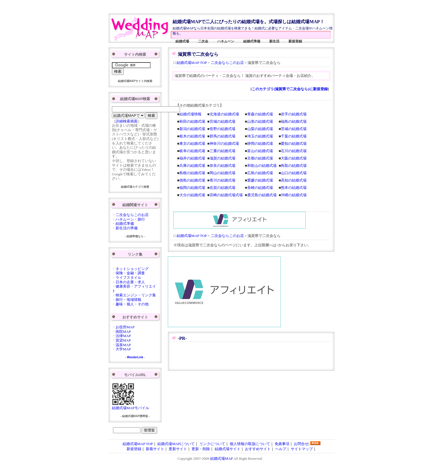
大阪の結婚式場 (294, 158)
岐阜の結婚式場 (192, 151)
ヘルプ (280, 449)
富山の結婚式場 (260, 151)
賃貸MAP (123, 340)
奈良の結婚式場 (222, 165)
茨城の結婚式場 (294, 129)
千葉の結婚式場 (294, 136)
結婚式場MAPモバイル (130, 406)
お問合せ (301, 444)
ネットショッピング (132, 269)
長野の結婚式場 (222, 129)
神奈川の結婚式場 (224, 143)
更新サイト (178, 449)
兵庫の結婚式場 (192, 165)
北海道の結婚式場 (224, 114)
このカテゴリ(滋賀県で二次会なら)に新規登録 (290, 89)
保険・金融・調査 (130, 273)
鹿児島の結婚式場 (262, 195)
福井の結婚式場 (192, 158)
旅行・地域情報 (128, 299)
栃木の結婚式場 (192, 136)
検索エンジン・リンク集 (136, 295)
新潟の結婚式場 (192, 129)
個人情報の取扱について (250, 444)
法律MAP (123, 336)
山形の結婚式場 (260, 121)
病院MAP (123, 331)
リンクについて (212, 444)
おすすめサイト (258, 449)
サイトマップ (302, 449)
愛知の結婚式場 (294, 143)
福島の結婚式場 (294, 121)
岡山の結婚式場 (222, 173)
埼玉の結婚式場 (260, 136)
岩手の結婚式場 (294, 114)
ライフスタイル (128, 277)
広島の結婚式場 (260, 173)
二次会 (203, 41)
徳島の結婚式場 (192, 180)
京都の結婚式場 (260, 158)
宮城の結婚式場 (222, 121)
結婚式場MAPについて (176, 444)
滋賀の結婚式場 (222, 158)
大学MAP (123, 349)
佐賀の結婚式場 (222, 187)
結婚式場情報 (190, 114)
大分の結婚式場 (192, 195)
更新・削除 (201, 449)
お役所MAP (125, 327)
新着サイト (155, 449)
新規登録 (295, 41)
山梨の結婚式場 (260, 129)
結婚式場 (182, 41)
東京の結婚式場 (192, 143)
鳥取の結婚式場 (294, 165)
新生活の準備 (127, 228)
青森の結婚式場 (260, 114)
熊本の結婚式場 (294, 187)
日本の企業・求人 (130, 282)
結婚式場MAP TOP (192, 63)
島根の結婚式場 (192, 173)
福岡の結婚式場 (192, 187)
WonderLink (135, 357)
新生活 (274, 41)
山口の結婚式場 (294, 173)
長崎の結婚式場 (260, 187)
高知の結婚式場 (294, 180)
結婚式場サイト (227, 449)
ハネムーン (225, 41)
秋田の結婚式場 (192, 121)
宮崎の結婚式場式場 (226, 195)
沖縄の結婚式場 (294, 195)
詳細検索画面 (127, 121)
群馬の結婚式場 (222, 136)
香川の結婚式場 (222, 180)
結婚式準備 (251, 41)
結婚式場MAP (221, 458)
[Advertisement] (213, 7)
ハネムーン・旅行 (130, 219)
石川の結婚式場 (294, 151)
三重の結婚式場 (222, 151)
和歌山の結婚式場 (262, 165)
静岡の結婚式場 (260, 143)
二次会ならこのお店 (227, 63)
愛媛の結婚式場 (260, 180)
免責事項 (282, 444)
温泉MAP (123, 345)
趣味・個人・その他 (132, 304)
